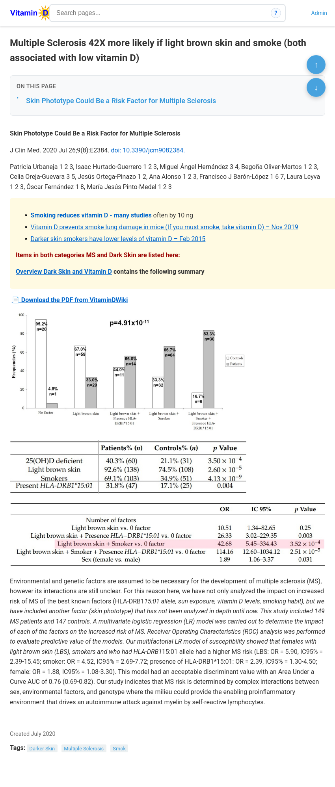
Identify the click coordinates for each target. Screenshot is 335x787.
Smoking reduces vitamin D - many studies (90, 215)
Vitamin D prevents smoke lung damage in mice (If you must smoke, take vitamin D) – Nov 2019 (164, 227)
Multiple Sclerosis (84, 748)
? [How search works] (276, 13)
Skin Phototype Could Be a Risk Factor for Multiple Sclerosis (121, 101)
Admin (319, 13)
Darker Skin (42, 748)
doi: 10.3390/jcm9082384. (148, 150)
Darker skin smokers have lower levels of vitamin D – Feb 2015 (117, 239)
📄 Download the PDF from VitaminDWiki (70, 300)
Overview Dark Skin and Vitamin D (64, 271)
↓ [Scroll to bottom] (316, 87)
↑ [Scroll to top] (316, 64)
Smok (119, 748)
